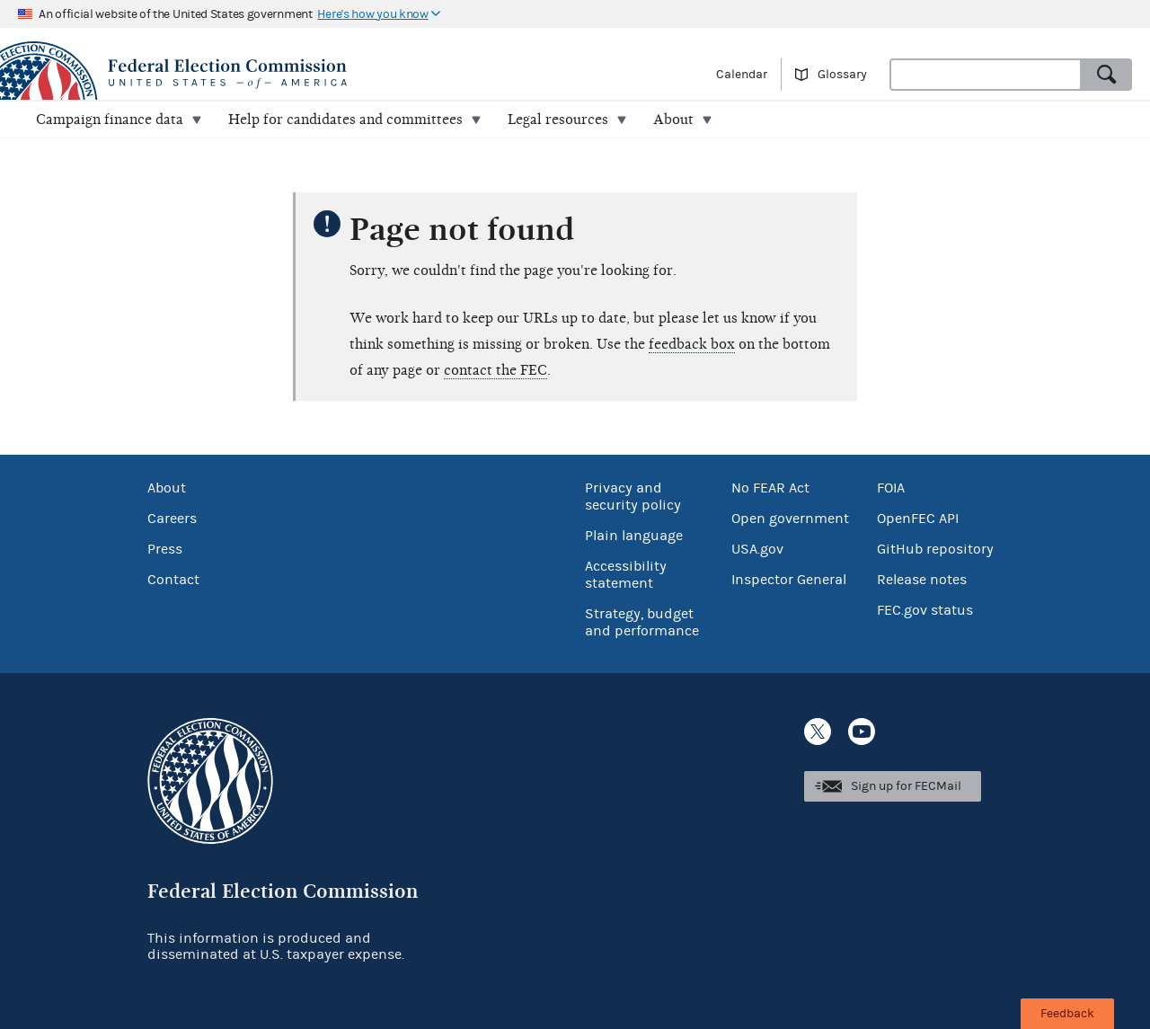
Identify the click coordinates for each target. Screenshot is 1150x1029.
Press (164, 549)
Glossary (842, 74)
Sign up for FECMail (906, 786)
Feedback (1067, 1014)
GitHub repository (935, 549)
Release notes (922, 580)
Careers (172, 518)
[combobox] (985, 74)
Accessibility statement (626, 574)
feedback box (692, 344)
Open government (790, 518)
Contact (173, 580)
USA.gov (757, 549)
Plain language (634, 536)
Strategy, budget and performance (642, 622)
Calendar (741, 74)
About (166, 488)
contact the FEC (495, 370)
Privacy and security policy (633, 496)
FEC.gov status (925, 610)
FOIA (891, 488)
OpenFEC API (918, 518)
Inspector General (788, 580)
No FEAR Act (770, 488)
